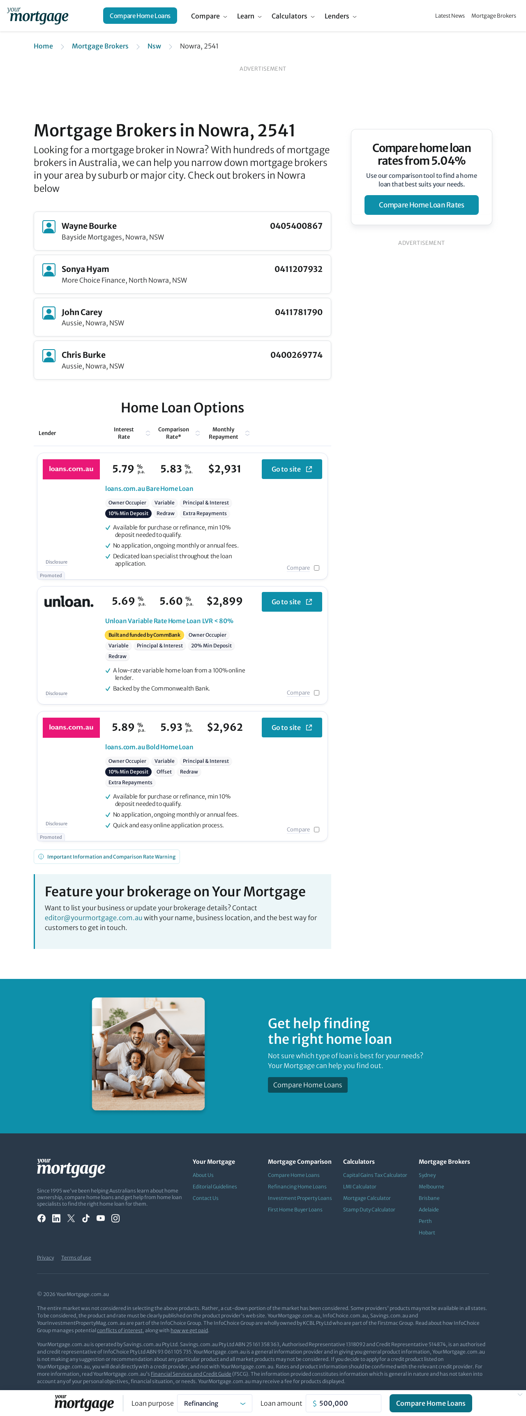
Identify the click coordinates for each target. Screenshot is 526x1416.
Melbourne (431, 1186)
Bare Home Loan (149, 489)
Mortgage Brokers (493, 15)
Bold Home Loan (149, 747)
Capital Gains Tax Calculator (375, 1175)
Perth (425, 1221)
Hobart (427, 1233)
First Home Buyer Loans (295, 1209)
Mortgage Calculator (367, 1198)
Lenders (337, 16)
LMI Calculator (359, 1186)
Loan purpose (153, 1403)
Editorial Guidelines (215, 1186)
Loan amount (281, 1403)
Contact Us (206, 1198)
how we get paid (189, 1330)
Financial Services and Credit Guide (191, 1374)
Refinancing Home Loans (297, 1186)
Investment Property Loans (300, 1198)
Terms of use (76, 1258)
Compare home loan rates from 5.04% (421, 154)
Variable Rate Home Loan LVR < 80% (169, 621)
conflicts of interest (120, 1330)
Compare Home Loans (140, 16)
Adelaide (429, 1209)
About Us (203, 1175)
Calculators (289, 16)
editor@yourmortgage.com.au (94, 918)
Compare (205, 16)
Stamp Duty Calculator (369, 1209)
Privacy (45, 1258)
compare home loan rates (421, 205)
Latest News (450, 15)
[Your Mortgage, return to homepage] (38, 16)
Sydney (427, 1175)
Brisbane (429, 1198)
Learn (245, 16)
